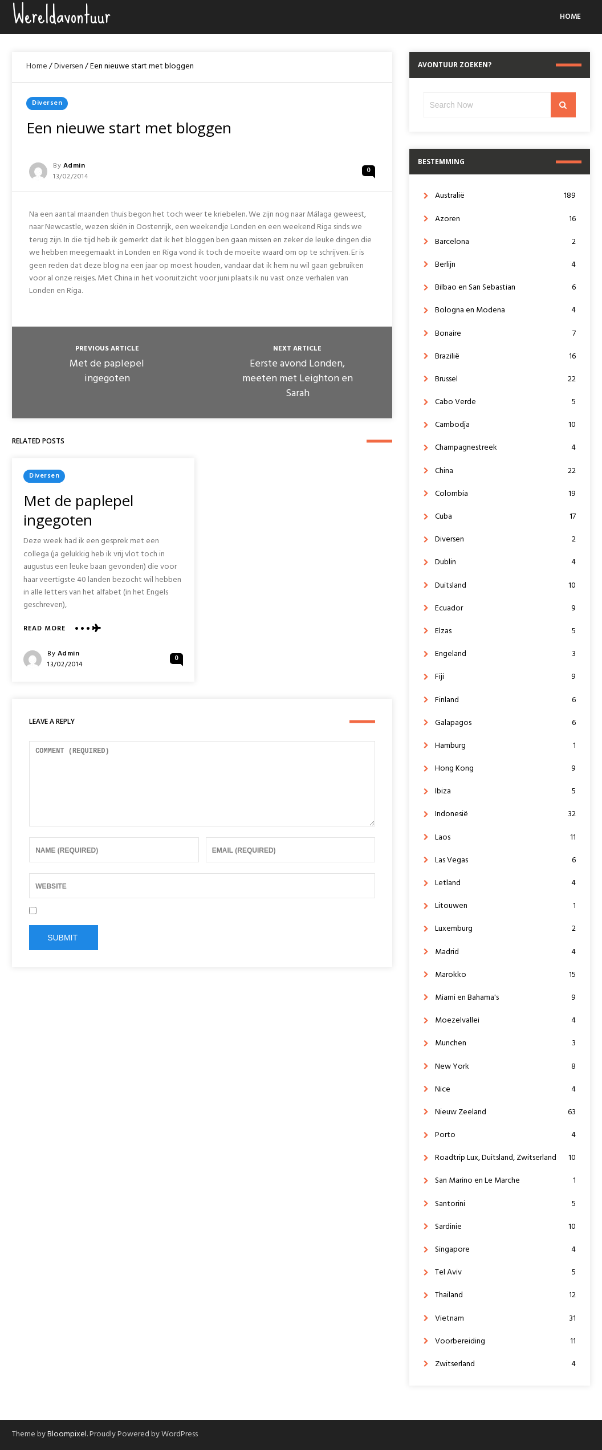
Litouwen (505, 906)
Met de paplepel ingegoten (107, 371)
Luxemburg (505, 928)
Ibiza (505, 791)
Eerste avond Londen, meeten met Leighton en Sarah (297, 379)
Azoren (505, 219)
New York (505, 1066)
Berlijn (505, 264)
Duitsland (505, 585)
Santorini (505, 1204)
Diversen (68, 66)
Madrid (505, 952)
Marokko (505, 974)
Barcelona (505, 242)
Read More (44, 629)
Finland (505, 700)
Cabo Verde (505, 402)
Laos (505, 837)
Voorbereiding (505, 1341)
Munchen (505, 1043)
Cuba (505, 516)
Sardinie (505, 1226)
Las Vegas (505, 860)
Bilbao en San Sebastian (505, 287)
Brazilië (505, 356)
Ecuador (505, 608)
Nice (505, 1089)
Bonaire (505, 333)
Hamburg (505, 745)
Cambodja (505, 424)
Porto (505, 1135)
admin (74, 166)
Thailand (505, 1295)
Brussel (505, 379)
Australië (505, 195)
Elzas (505, 631)
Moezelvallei (505, 1020)
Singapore (505, 1249)
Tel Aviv (505, 1272)
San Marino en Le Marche (505, 1180)
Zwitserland (505, 1364)
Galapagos (505, 723)
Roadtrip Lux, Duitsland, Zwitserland (505, 1157)
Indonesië (505, 814)
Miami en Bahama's (505, 997)
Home (570, 17)
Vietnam (505, 1318)
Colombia (505, 493)
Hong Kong (505, 768)
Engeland (505, 654)
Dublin (505, 562)
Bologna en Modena (505, 310)
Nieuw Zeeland (505, 1112)
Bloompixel (67, 1434)
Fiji (505, 676)
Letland (505, 883)
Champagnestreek (505, 447)
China (505, 471)
